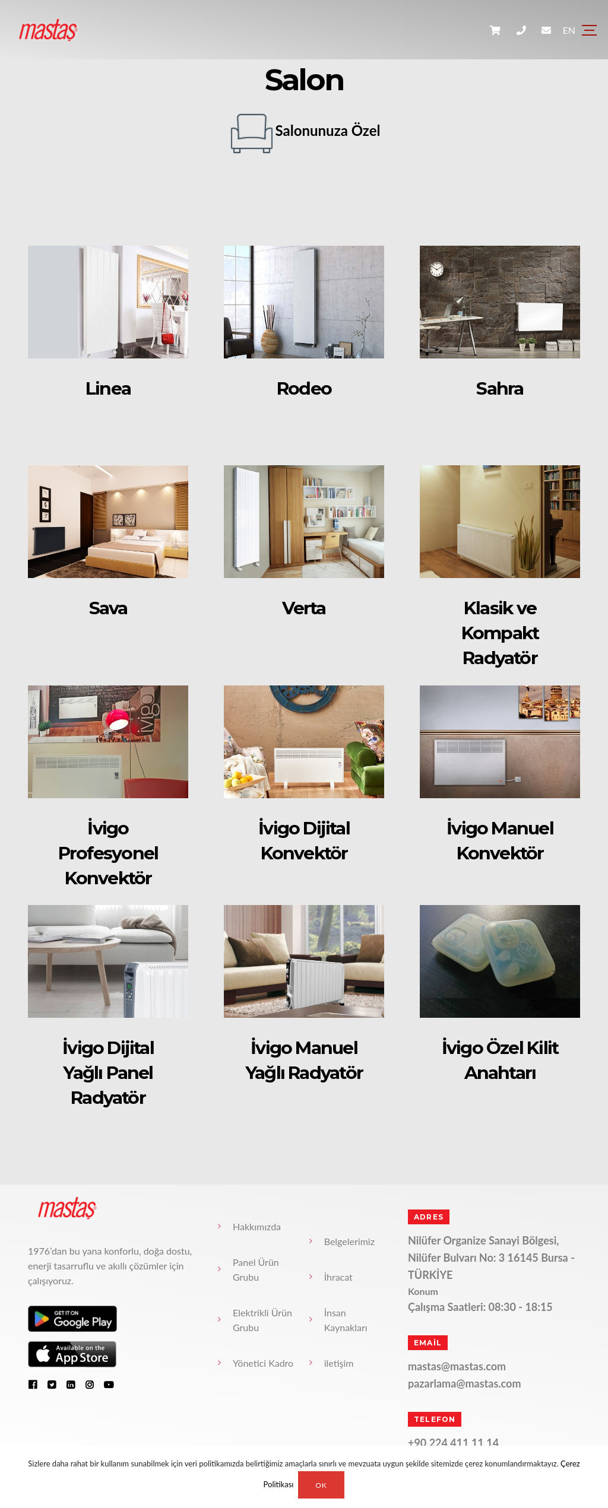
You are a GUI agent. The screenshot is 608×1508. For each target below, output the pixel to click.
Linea (108, 388)
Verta (304, 608)
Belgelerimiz (349, 1241)
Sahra (500, 388)
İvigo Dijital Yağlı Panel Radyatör (108, 1073)
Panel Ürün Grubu (256, 1269)
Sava (108, 608)
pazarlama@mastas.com (464, 1383)
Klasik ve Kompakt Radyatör (500, 633)
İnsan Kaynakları (346, 1320)
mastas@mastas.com (457, 1366)
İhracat (338, 1276)
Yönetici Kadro (263, 1363)
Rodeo (304, 388)
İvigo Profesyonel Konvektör (108, 853)
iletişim (339, 1363)
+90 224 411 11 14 (453, 1442)
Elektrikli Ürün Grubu (262, 1320)
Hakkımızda (257, 1226)
